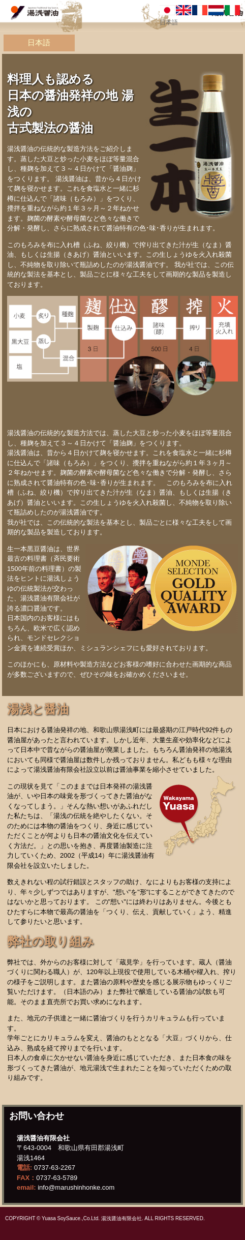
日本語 (38, 42)
